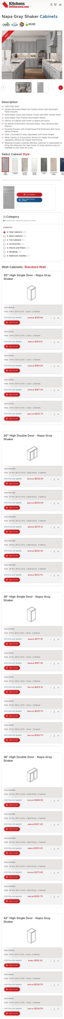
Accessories (16, 244)
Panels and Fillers (19, 248)
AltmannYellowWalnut (24, 166)
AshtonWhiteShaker (34, 166)
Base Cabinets (17, 236)
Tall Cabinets (17, 240)
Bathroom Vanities (19, 256)
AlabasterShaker (15, 165)
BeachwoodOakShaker (53, 166)
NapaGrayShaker (5, 166)
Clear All (7, 227)
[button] (60, 5)
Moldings (15, 252)
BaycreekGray (44, 165)
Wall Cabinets (18, 232)
